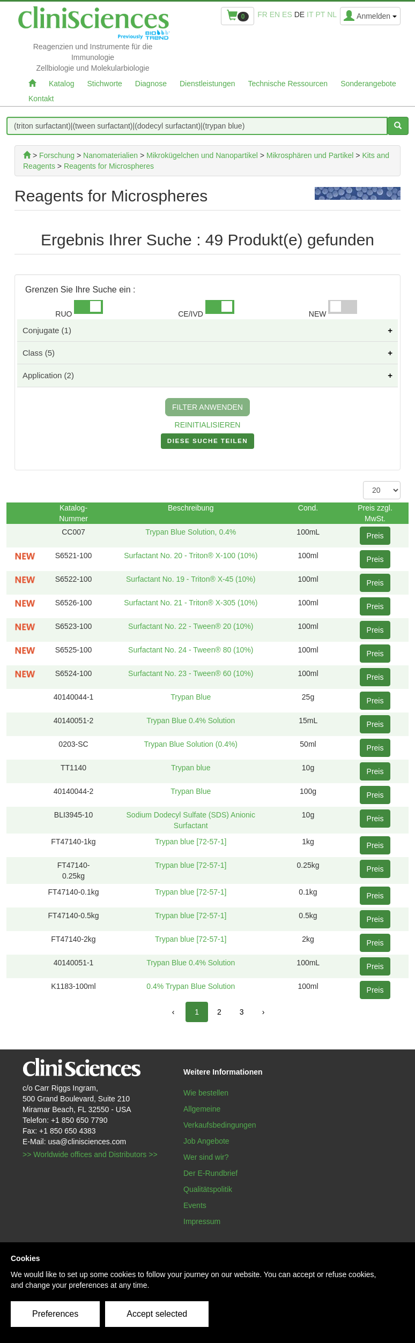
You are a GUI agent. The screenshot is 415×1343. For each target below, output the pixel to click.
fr (262, 14)
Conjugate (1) (47, 330)
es (287, 14)
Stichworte (104, 83)
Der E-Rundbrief (210, 1173)
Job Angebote (206, 1141)
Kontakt (41, 98)
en (275, 14)
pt (320, 14)
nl (332, 14)
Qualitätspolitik (207, 1189)
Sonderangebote (368, 83)
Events (194, 1205)
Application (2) (48, 375)
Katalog (61, 83)
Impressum (201, 1221)
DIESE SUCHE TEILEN (207, 443)
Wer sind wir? (206, 1157)
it (310, 14)
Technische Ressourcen (288, 83)
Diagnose (151, 83)
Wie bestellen (205, 1093)
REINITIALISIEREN (208, 425)
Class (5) (39, 352)
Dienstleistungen (207, 83)
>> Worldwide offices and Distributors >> (90, 1154)
